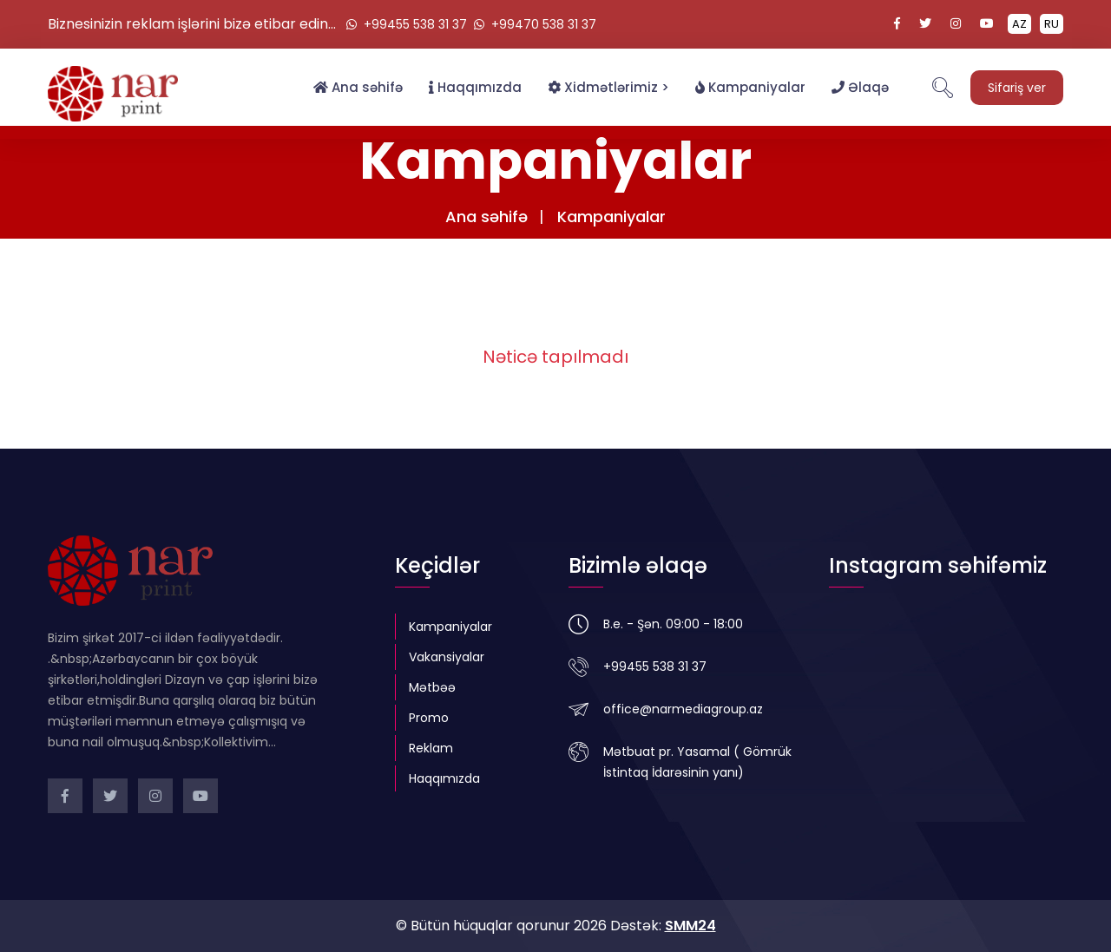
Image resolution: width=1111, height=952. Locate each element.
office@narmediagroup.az (683, 709)
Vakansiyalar (446, 657)
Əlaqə (860, 88)
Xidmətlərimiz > (608, 88)
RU (1051, 24)
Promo (429, 717)
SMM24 (690, 926)
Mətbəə (432, 687)
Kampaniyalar (750, 88)
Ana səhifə (358, 88)
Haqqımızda (475, 88)
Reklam (431, 748)
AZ (1019, 24)
